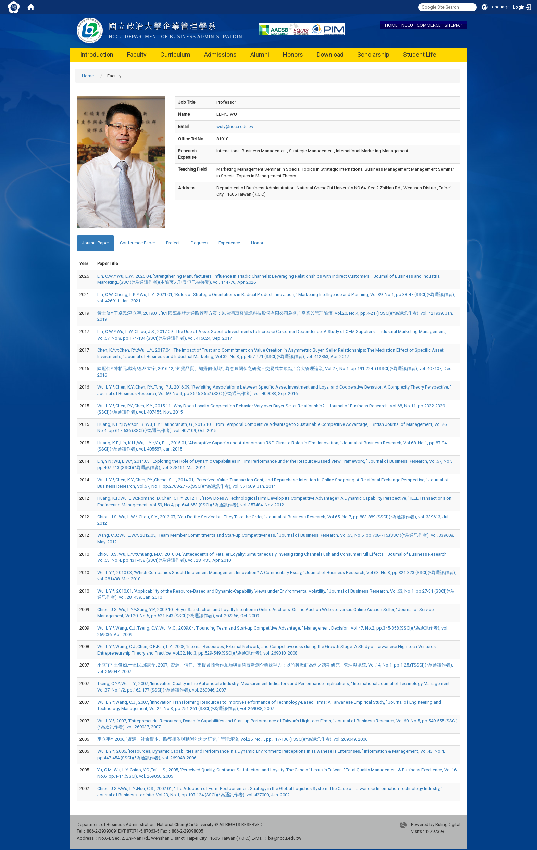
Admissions (220, 54)
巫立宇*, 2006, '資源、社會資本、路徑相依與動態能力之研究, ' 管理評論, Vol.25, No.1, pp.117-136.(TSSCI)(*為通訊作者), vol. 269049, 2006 (232, 739)
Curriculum (175, 54)
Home (88, 75)
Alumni (259, 54)
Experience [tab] (229, 242)
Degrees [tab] (199, 242)
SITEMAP (453, 25)
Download (330, 54)
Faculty (137, 54)
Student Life (419, 54)
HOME (391, 25)
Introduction (96, 54)
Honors (293, 54)
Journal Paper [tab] (95, 242)
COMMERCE (429, 25)
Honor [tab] (257, 242)
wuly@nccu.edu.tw (234, 126)
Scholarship (373, 54)
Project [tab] (173, 242)
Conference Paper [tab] (137, 242)
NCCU (407, 25)
